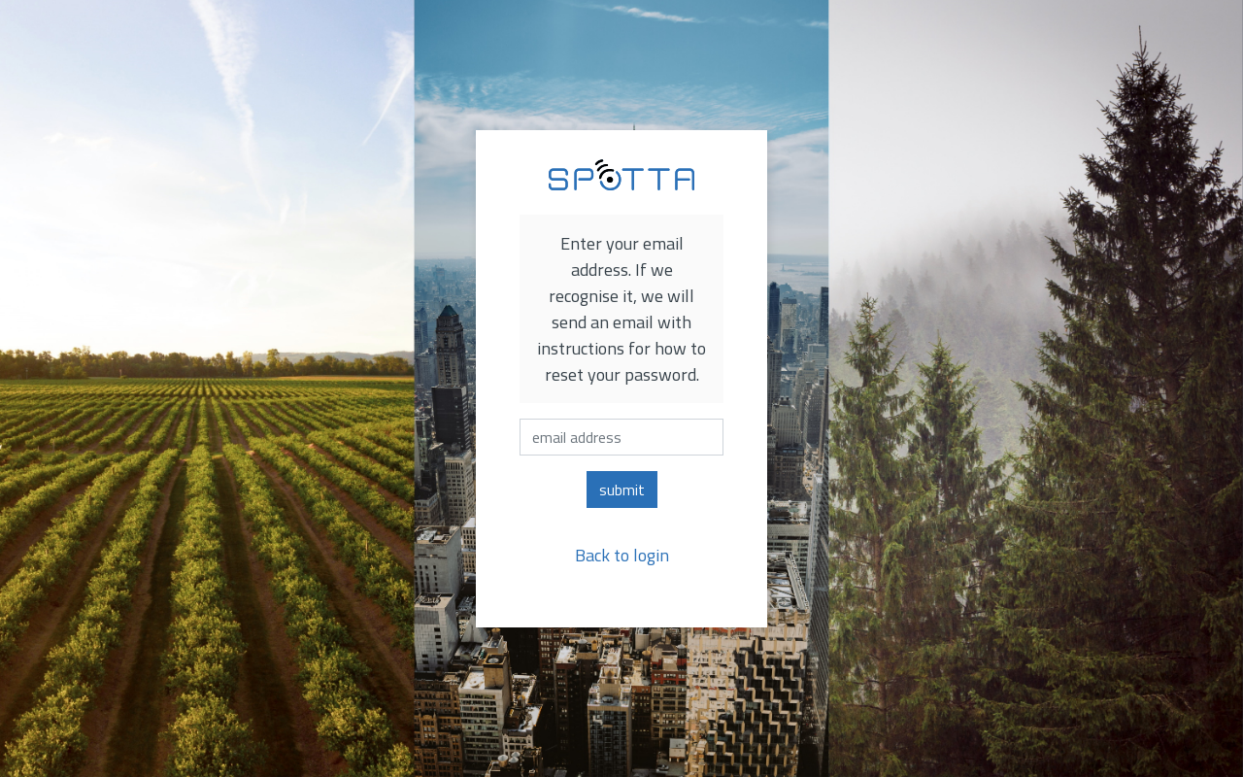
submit (622, 489)
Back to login (622, 555)
